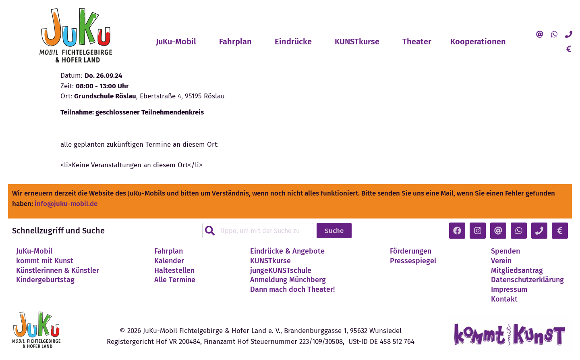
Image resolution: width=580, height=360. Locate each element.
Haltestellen (174, 270)
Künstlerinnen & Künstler (57, 270)
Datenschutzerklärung (527, 279)
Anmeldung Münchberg (288, 279)
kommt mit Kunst (44, 260)
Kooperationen (480, 41)
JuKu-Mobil (178, 41)
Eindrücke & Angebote (287, 251)
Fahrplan (237, 41)
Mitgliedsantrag (517, 270)
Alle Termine (174, 279)
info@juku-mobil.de (66, 204)
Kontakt (504, 299)
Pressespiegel (413, 260)
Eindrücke (295, 41)
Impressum (509, 289)
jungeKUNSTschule (280, 270)
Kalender (169, 260)
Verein (501, 260)
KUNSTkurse (359, 41)
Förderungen (410, 251)
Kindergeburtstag (45, 279)
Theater (416, 41)
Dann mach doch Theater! (292, 289)
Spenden (505, 251)
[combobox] (257, 230)
